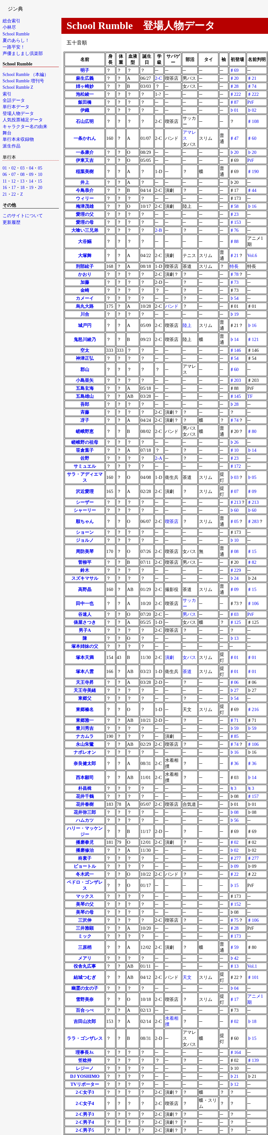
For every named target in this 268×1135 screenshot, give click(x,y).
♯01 (234, 657)
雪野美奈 (85, 999)
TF (250, 396)
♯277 (235, 858)
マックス (85, 896)
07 (14, 174)
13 (22, 181)
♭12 (234, 1084)
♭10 (234, 540)
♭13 (234, 638)
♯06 (234, 682)
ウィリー (85, 198)
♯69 (234, 70)
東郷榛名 (85, 709)
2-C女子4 (84, 1103)
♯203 (235, 380)
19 (31, 187)
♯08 (234, 551)
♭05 (251, 477)
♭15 (234, 885)
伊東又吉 (85, 160)
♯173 (235, 936)
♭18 (251, 1021)
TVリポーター (84, 1084)
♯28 (234, 86)
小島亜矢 (85, 380)
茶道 (187, 671)
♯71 (234, 720)
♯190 (253, 171)
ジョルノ (85, 540)
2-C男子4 (84, 1122)
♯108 (253, 121)
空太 (84, 350)
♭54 (234, 298)
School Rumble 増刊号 (23, 81)
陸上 (187, 325)
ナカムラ (85, 736)
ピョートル (85, 866)
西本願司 (85, 777)
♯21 (251, 78)
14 (31, 181)
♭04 (234, 988)
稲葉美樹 (85, 171)
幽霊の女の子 (84, 988)
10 (40, 174)
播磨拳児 (85, 842)
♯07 (234, 491)
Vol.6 (252, 255)
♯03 (234, 614)
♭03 (234, 477)
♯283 (253, 521)
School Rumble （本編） (26, 74)
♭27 (234, 690)
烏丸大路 (85, 306)
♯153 (235, 222)
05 (40, 168)
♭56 (234, 820)
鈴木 (84, 570)
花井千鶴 (85, 796)
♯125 (235, 622)
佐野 (84, 458)
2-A (158, 458)
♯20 (234, 78)
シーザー (85, 502)
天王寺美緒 (85, 690)
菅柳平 (84, 562)
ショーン (85, 532)
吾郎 (84, 404)
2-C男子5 (84, 1130)
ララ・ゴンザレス (85, 1038)
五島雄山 (85, 396)
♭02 (251, 110)
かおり (84, 274)
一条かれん (85, 138)
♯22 (234, 874)
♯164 (235, 1052)
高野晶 (84, 589)
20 (40, 187)
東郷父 (84, 698)
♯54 (234, 358)
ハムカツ (85, 820)
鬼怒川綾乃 (85, 339)
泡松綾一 (85, 94)
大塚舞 (84, 255)
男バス (189, 614)
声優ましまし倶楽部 (23, 53)
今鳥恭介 (85, 190)
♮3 (233, 788)
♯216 (253, 709)
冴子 (84, 420)
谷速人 (84, 614)
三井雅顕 (85, 928)
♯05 (234, 521)
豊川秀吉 (85, 728)
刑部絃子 (85, 266)
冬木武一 (85, 874)
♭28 (234, 404)
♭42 (234, 958)
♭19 (234, 314)
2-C (158, 78)
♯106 (253, 603)
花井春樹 (85, 804)
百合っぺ (85, 1010)
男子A (85, 630)
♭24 (234, 578)
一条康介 (85, 152)
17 (14, 187)
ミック (84, 936)
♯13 (234, 966)
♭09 (234, 866)
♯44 (251, 190)
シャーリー (85, 510)
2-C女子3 (84, 1092)
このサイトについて (23, 215)
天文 (187, 977)
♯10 (234, 450)
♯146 (235, 350)
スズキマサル (84, 578)
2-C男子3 (84, 1114)
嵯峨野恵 (85, 431)
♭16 (251, 206)
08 (22, 174)
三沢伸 (84, 920)
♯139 (253, 1060)
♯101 (253, 977)
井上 (84, 182)
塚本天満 (85, 657)
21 (5, 194)
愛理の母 (85, 222)
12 (13, 181)
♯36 (234, 763)
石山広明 (85, 121)
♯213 (235, 502)
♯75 (234, 920)
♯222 (235, 94)
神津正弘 (85, 358)
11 (5, 181)
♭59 (234, 728)
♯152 (235, 904)
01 (5, 168)
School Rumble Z (18, 87)
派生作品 (11, 146)
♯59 (234, 947)
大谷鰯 (84, 241)
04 (31, 168)
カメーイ (85, 298)
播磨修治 (85, 850)
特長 (234, 266)
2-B (158, 230)
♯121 (253, 339)
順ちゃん (85, 521)
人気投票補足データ (23, 119)
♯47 (234, 138)
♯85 (234, 736)
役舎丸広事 (85, 966)
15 (40, 181)
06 (5, 174)
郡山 (84, 369)
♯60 (251, 138)
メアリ (84, 958)
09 (31, 174)
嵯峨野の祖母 (84, 442)
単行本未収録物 (18, 139)
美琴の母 (85, 912)
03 (22, 168)
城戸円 (84, 325)
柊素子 (84, 858)
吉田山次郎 (85, 1021)
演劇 (169, 657)
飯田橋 (84, 102)
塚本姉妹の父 (84, 646)
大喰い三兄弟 (84, 230)
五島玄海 (85, 388)
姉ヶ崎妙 (85, 86)
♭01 (234, 110)
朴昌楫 (84, 788)
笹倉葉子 (85, 450)
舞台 (7, 133)
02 (14, 168)
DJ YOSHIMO (84, 1076)
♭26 (234, 442)
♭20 (234, 152)
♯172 (235, 466)
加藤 (84, 282)
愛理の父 (85, 214)
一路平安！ (14, 47)
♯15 (251, 551)
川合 (84, 314)
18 (22, 187)
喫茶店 (171, 521)
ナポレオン (85, 752)
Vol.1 (252, 966)
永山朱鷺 (85, 744)
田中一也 (85, 603)
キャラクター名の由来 (25, 126)
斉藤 (84, 412)
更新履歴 (11, 222)
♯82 (251, 562)
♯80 (251, 431)
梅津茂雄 (85, 206)
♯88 (234, 241)
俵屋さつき (85, 622)
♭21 (234, 1076)
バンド (171, 306)
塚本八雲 (85, 671)
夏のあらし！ (16, 40)
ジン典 (15, 8)
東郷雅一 (85, 720)
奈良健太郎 (85, 763)
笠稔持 (84, 1060)
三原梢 (84, 947)
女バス (189, 657)
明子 (84, 70)
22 (14, 194)
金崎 (84, 290)
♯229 (235, 570)
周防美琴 (85, 551)
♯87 (234, 102)
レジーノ (85, 1068)
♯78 (234, 274)
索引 (7, 94)
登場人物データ (18, 113)
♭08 (234, 812)
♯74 (251, 86)
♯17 (234, 999)
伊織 (84, 110)
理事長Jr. (84, 1052)
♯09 (251, 491)
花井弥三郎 (85, 812)
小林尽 (9, 27)
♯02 (234, 842)
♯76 (234, 230)
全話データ (14, 100)
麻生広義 (85, 78)
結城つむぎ (85, 977)
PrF (250, 102)
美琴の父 (85, 904)
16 (5, 187)
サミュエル (85, 466)
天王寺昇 (85, 682)
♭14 (234, 339)
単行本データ (16, 106)
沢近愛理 (85, 491)
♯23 (234, 214)
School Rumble (16, 34)
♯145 (235, 396)
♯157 (253, 796)
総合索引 (11, 21)
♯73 (234, 282)
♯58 (234, 206)
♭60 (234, 510)
